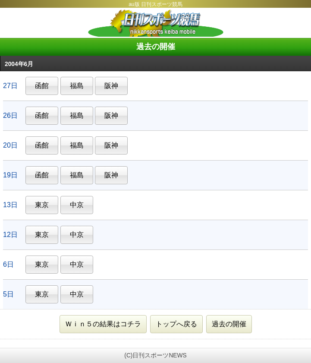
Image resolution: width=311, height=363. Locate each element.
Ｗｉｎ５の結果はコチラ (103, 324)
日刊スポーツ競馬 (155, 23)
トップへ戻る (176, 324)
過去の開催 (229, 324)
